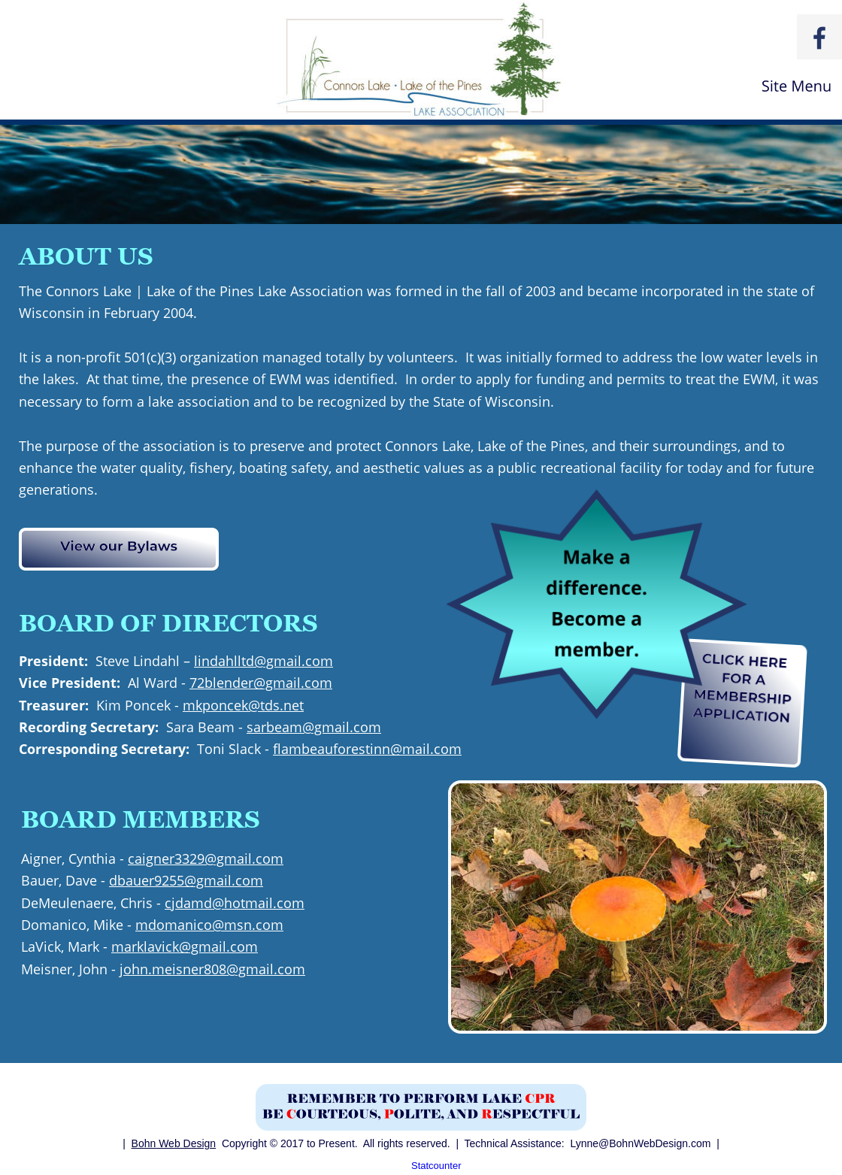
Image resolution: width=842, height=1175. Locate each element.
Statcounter (436, 1165)
